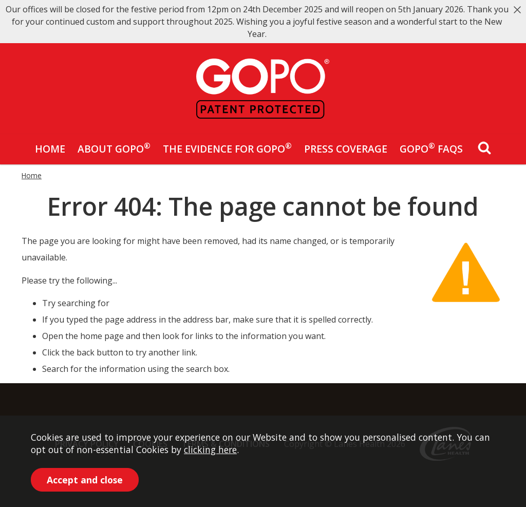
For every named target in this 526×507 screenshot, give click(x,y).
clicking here (210, 449)
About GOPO (114, 148)
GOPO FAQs (431, 148)
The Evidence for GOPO (227, 148)
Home (50, 149)
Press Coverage (345, 149)
